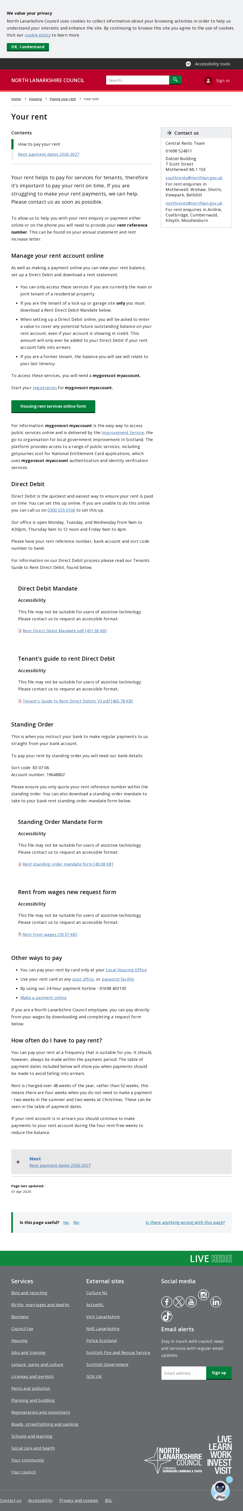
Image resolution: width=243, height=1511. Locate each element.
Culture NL (97, 1292)
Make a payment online (43, 997)
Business (20, 1316)
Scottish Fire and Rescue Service (118, 1352)
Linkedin (215, 1302)
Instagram (203, 1295)
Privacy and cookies (78, 1500)
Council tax (22, 1328)
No (76, 1222)
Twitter (178, 1302)
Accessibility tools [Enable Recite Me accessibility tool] (212, 64)
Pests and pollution (30, 1388)
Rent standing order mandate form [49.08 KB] (68, 864)
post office (83, 979)
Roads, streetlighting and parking (44, 1424)
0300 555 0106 (61, 510)
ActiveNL (95, 1304)
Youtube (190, 1302)
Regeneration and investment (40, 1412)
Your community (27, 1460)
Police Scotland (101, 1340)
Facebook (167, 1302)
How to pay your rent (39, 144)
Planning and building (33, 1400)
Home (16, 99)
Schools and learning (32, 1436)
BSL (108, 1500)
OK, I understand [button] (27, 46)
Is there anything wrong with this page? (185, 1222)
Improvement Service (122, 432)
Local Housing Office (126, 970)
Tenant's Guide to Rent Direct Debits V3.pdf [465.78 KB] (78, 701)
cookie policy (38, 35)
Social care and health (33, 1448)
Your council (23, 1472)
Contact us (10, 1500)
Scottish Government (107, 1364)
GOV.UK (94, 1376)
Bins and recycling (29, 1292)
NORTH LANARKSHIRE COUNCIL (47, 80)
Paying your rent (63, 99)
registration (45, 387)
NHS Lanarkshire (102, 1328)
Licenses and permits (32, 1376)
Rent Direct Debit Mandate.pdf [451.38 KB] (65, 630)
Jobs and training (28, 1352)
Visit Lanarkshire (103, 1316)
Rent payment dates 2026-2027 (48, 154)
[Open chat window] (222, 1488)
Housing (35, 99)
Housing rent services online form (53, 406)
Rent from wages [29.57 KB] (50, 934)
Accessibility (40, 1500)
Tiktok (166, 1317)
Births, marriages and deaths (40, 1304)
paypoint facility (118, 979)
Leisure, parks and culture (37, 1364)
